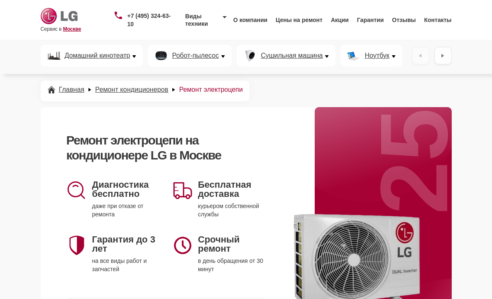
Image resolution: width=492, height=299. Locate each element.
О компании (250, 20)
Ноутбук (377, 55)
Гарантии (370, 20)
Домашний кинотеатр (97, 55)
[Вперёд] (443, 55)
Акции (340, 20)
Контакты (438, 20)
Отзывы (404, 20)
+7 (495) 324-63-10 (149, 19)
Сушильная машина (292, 55)
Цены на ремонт (299, 20)
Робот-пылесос (195, 55)
